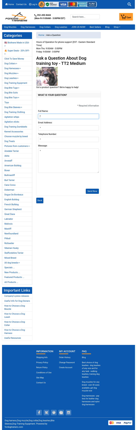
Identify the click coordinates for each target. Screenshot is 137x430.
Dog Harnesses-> (12, 68)
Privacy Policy (42, 362)
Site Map (40, 378)
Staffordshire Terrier (13, 253)
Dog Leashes (61, 27)
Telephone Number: (47, 134)
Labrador (8, 219)
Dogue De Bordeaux (13, 194)
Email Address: (45, 122)
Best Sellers (95, 27)
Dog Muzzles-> (11, 73)
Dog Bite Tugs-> (11, 88)
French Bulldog (11, 204)
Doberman (9, 190)
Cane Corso (10, 185)
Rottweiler (9, 243)
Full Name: (43, 111)
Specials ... (9, 267)
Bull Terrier (9, 180)
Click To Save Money (14, 58)
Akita (6, 156)
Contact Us (21, 4)
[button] (129, 4)
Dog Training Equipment (15, 83)
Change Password (67, 362)
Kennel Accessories (13, 131)
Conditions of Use (44, 372)
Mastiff (7, 228)
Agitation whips (11, 117)
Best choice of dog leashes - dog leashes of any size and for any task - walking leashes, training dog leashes (91, 369)
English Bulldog (11, 199)
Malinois (8, 224)
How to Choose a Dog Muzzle (14, 307)
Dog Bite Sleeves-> (13, 107)
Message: (42, 145)
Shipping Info (41, 357)
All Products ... (11, 282)
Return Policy (41, 367)
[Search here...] (85, 16)
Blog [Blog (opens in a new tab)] (107, 27)
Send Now (92, 191)
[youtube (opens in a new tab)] (61, 412)
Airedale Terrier (11, 151)
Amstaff (8, 160)
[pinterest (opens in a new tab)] (53, 412)
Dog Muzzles (10, 27)
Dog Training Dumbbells (15, 126)
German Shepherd (13, 209)
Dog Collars (45, 27)
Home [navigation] (41, 35)
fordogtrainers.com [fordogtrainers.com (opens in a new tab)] (14, 427)
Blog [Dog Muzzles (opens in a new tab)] (84, 357)
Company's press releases (16, 296)
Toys (6, 102)
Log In (33, 4)
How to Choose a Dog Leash (14, 315)
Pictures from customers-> (17, 146)
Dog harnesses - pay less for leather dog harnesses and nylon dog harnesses (91, 400)
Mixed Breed (10, 258)
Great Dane (9, 214)
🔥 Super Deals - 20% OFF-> (17, 52)
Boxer (7, 170)
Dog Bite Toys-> (11, 97)
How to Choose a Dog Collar (14, 323)
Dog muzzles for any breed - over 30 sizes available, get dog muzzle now (90, 386)
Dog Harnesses (28, 27)
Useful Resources (12, 338)
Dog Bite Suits (11, 92)
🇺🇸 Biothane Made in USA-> (16, 44)
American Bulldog (12, 165)
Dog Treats (9, 141)
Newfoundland (11, 233)
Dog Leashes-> (11, 78)
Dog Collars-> (10, 63)
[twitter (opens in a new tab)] (46, 412)
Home (9, 4)
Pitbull (7, 238)
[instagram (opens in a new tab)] (68, 412)
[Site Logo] (16, 16)
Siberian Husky (11, 248)
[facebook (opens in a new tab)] (39, 412)
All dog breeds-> (12, 262)
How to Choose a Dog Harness (14, 331)
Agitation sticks (11, 122)
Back (39, 200)
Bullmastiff (9, 175)
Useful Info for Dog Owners (17, 301)
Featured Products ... (14, 277)
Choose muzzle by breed (16, 136)
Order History (65, 357)
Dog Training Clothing (14, 112)
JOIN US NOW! (78, 27)
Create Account (65, 367)
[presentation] (58, 181)
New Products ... (12, 272)
